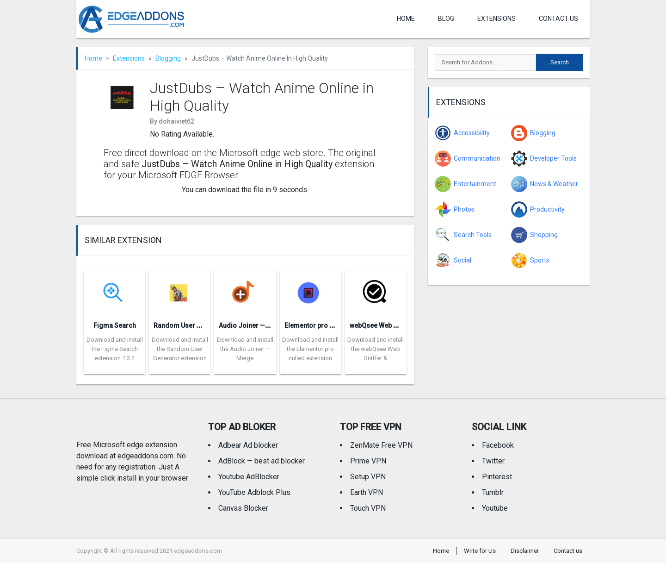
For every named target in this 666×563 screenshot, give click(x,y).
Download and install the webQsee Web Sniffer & (375, 349)
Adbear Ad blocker (248, 445)
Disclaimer (525, 550)
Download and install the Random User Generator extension (180, 349)
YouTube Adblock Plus (254, 492)
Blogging (168, 58)
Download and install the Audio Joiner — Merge (245, 349)
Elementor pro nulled (316, 325)
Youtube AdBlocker (248, 476)
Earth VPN (366, 492)
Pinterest (497, 476)
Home (406, 18)
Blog (446, 18)
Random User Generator (191, 325)
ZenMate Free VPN (381, 445)
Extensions (496, 18)
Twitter (493, 461)
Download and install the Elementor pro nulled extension (310, 349)
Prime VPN (368, 461)
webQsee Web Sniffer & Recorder (400, 325)
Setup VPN (368, 476)
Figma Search (114, 325)
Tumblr (493, 492)
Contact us (558, 18)
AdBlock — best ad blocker (261, 461)
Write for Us (480, 550)
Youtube (495, 508)
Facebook (498, 445)
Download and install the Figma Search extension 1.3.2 (114, 349)
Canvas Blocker (243, 508)
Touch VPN (368, 508)
